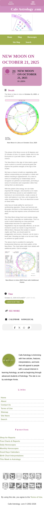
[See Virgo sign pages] (38, 481)
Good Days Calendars (9, 452)
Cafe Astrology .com (22, 21)
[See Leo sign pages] (32, 481)
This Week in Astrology (10, 459)
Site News (5, 416)
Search (4, 419)
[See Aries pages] (6, 481)
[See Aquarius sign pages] (32, 490)
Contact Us (6, 405)
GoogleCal (27, 319)
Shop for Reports (7, 438)
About (3, 401)
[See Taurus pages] (12, 481)
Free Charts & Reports (10, 441)
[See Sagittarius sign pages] (18, 490)
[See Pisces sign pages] (39, 490)
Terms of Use (7, 408)
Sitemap (4, 412)
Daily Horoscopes (8, 445)
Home (3, 398)
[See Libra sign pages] (5, 490)
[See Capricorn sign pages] (25, 490)
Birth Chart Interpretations (11, 456)
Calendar (14, 319)
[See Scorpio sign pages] (12, 490)
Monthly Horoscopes (9, 448)
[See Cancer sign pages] (25, 481)
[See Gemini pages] (19, 481)
